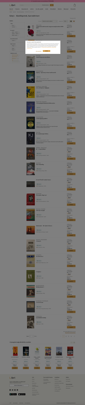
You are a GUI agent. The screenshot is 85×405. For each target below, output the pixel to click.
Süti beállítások (38, 51)
